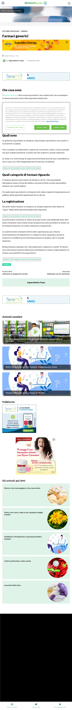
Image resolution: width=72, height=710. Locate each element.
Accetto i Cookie (59, 127)
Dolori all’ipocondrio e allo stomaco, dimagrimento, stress (31, 367)
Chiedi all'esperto (12, 362)
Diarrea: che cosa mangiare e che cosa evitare (22, 488)
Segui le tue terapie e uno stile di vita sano (22, 168)
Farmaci (24, 31)
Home (4, 11)
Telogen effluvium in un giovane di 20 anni (25, 393)
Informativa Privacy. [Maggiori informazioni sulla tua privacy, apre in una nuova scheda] (52, 121)
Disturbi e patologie (14, 11)
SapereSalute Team (16, 60)
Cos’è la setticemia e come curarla (17, 561)
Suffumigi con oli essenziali (58, 274)
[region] (36, 118)
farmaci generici (10, 95)
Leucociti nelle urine (12, 585)
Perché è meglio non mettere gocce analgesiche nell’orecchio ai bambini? (34, 340)
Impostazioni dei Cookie (15, 127)
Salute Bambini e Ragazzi (15, 334)
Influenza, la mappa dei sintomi (15, 274)
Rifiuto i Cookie (42, 127)
